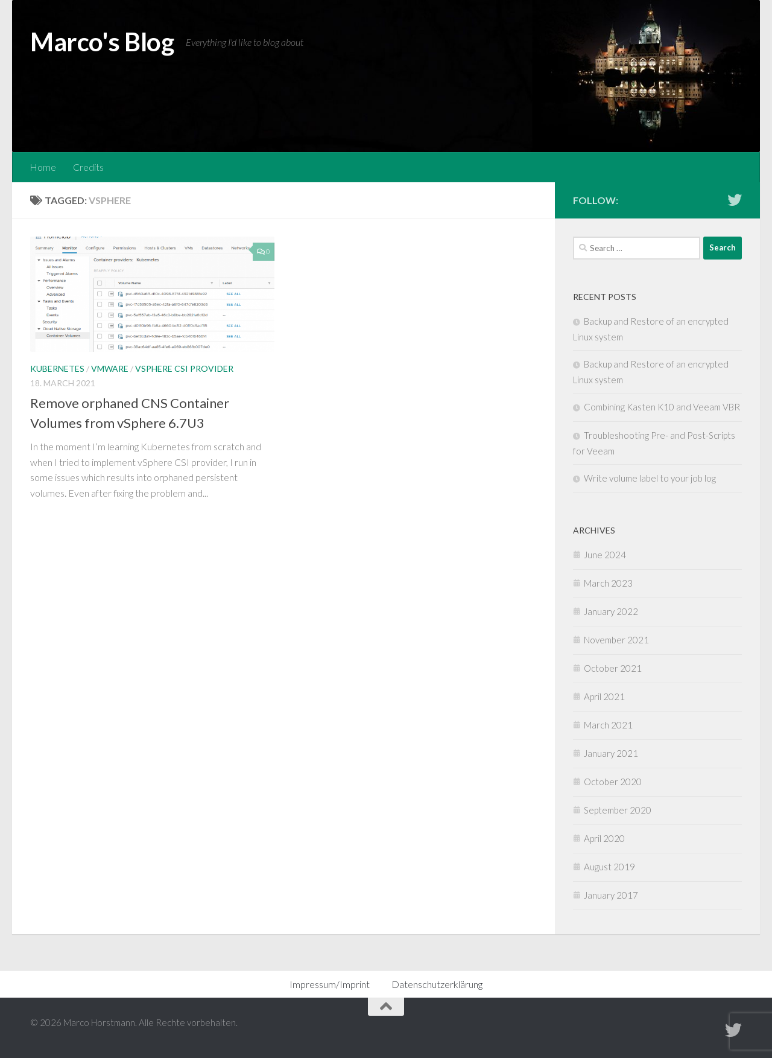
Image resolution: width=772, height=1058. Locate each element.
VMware (109, 368)
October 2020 (613, 781)
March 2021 (608, 724)
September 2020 (617, 810)
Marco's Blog (102, 42)
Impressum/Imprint (330, 984)
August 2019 (609, 866)
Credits (88, 167)
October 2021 (613, 668)
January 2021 (611, 753)
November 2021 (616, 639)
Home (43, 167)
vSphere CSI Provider (184, 368)
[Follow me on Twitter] (734, 200)
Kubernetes (57, 368)
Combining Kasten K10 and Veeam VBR (662, 406)
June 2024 (605, 554)
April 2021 (604, 696)
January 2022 (611, 611)
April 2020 (604, 838)
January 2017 (611, 895)
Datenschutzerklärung (436, 984)
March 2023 (608, 583)
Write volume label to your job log (650, 478)
